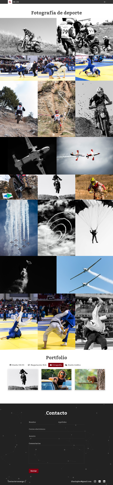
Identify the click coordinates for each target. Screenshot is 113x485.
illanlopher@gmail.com (81, 481)
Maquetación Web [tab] (37, 365)
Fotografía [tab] (56, 365)
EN (18, 3)
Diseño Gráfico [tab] (73, 365)
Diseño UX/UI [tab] (17, 365)
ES (14, 3)
